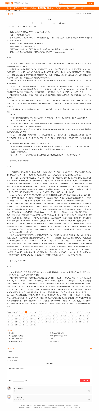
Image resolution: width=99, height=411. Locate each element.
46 (23, 318)
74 (46, 321)
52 (46, 318)
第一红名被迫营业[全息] (57, 333)
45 (19, 318)
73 (42, 321)
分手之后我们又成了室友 (16, 336)
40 (83, 315)
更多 (91, 348)
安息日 (52, 338)
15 (73, 312)
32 (53, 315)
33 (57, 315)
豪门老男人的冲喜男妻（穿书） (59, 336)
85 (87, 321)
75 (49, 321)
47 (27, 318)
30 (46, 315)
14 (70, 312)
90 (23, 324)
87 (12, 324)
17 (81, 312)
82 (76, 321)
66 (16, 321)
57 (65, 318)
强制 (60, 23)
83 (80, 321)
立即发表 (85, 380)
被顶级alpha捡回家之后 (15, 341)
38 (76, 315)
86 (8, 324)
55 (57, 318)
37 (72, 315)
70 (31, 321)
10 (55, 312)
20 (8, 315)
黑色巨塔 (11, 333)
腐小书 (84, 13)
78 (61, 321)
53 (49, 318)
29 (42, 315)
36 (68, 315)
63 (87, 318)
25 (27, 315)
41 (87, 315)
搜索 (90, 3)
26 (31, 315)
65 (12, 321)
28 (38, 315)
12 (62, 312)
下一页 (21, 312)
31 (49, 315)
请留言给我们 (67, 405)
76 (53, 321)
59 (72, 318)
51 (42, 318)
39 (80, 315)
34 (61, 315)
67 (19, 321)
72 (38, 321)
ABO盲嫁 (15, 357)
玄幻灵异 (89, 13)
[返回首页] (49, 363)
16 (77, 312)
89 (19, 324)
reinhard (38, 23)
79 (65, 321)
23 (19, 315)
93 (34, 324)
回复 (89, 391)
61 (80, 318)
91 (27, 324)
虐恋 (65, 23)
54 (53, 318)
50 (38, 318)
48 (31, 318)
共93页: (10, 312)
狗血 (63, 23)
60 (76, 318)
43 (12, 318)
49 (34, 318)
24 (23, 315)
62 (83, 318)
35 (65, 315)
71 (34, 321)
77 (57, 321)
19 (89, 312)
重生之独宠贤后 (54, 341)
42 (8, 318)
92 (31, 324)
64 (8, 321)
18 (85, 312)
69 (27, 321)
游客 (15, 391)
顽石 (10, 351)
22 (16, 315)
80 (68, 321)
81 (72, 321)
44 (16, 318)
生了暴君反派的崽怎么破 (16, 338)
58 (68, 318)
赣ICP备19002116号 (75, 407)
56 (61, 318)
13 (66, 312)
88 (16, 324)
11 (58, 312)
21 (12, 315)
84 (83, 321)
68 (23, 321)
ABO (57, 23)
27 (34, 315)
